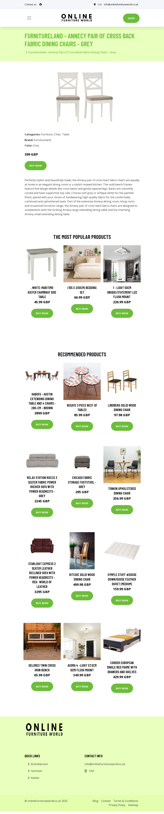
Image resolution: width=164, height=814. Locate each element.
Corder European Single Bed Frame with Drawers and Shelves (122, 667)
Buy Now (35, 165)
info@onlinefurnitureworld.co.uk (121, 4)
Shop (131, 18)
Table (65, 134)
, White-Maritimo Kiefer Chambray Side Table (42, 292)
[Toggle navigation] (29, 18)
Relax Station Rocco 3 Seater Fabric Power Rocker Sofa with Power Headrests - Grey (42, 486)
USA (100, 4)
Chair (57, 134)
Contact (106, 801)
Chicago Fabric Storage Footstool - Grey (82, 482)
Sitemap (133, 805)
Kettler (35, 778)
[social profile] (40, 4)
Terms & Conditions (125, 801)
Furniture (47, 134)
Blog (95, 801)
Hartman (36, 771)
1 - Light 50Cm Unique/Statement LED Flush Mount (122, 292)
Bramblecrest (39, 764)
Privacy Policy (117, 805)
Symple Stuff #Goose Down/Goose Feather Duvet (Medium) (122, 579)
